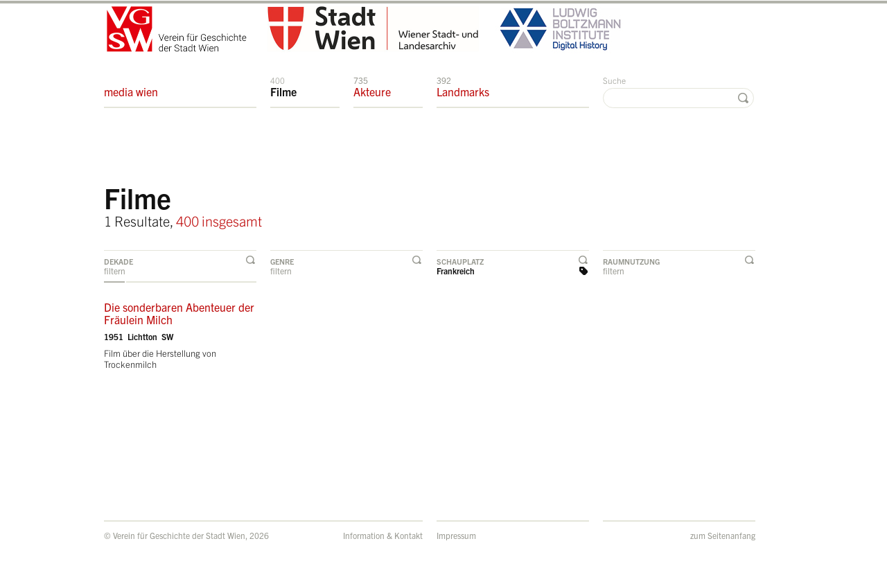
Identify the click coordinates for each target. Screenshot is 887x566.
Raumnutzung (631, 261)
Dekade (118, 261)
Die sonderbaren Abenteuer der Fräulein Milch (179, 313)
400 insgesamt (219, 220)
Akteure (372, 86)
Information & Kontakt (383, 535)
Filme (283, 86)
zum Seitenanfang (722, 535)
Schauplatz (460, 261)
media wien (131, 86)
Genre (282, 261)
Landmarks (463, 86)
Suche (614, 80)
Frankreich (456, 270)
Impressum (456, 535)
